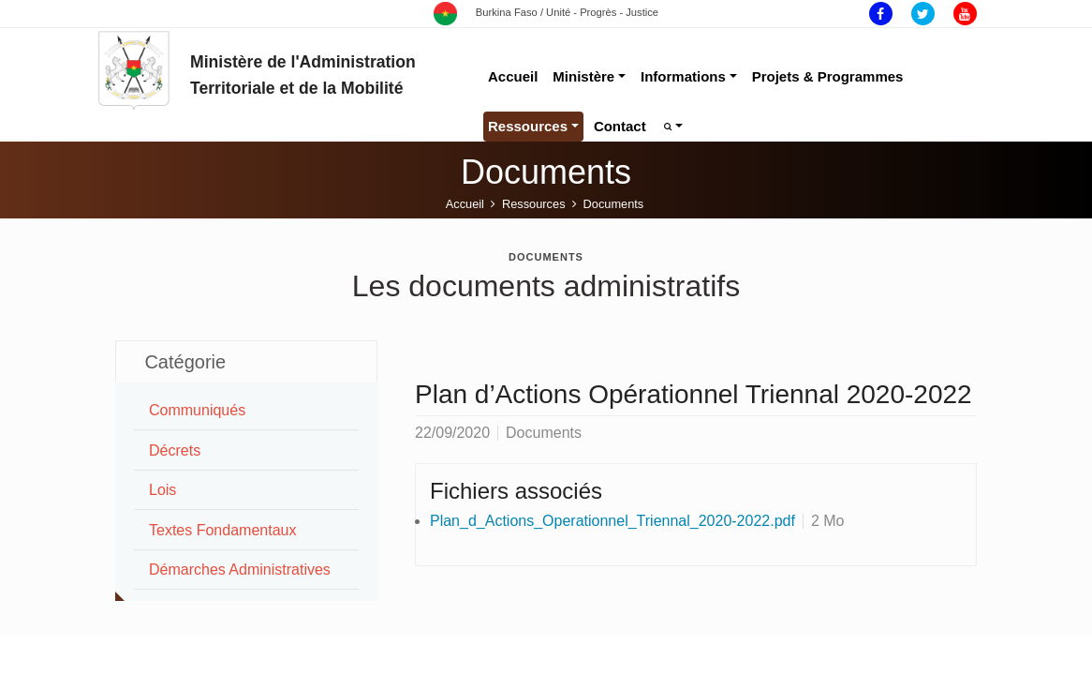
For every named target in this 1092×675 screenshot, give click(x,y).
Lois (162, 490)
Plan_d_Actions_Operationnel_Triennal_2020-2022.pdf (612, 521)
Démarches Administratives (240, 570)
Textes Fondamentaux (222, 530)
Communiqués (197, 410)
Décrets (174, 450)
